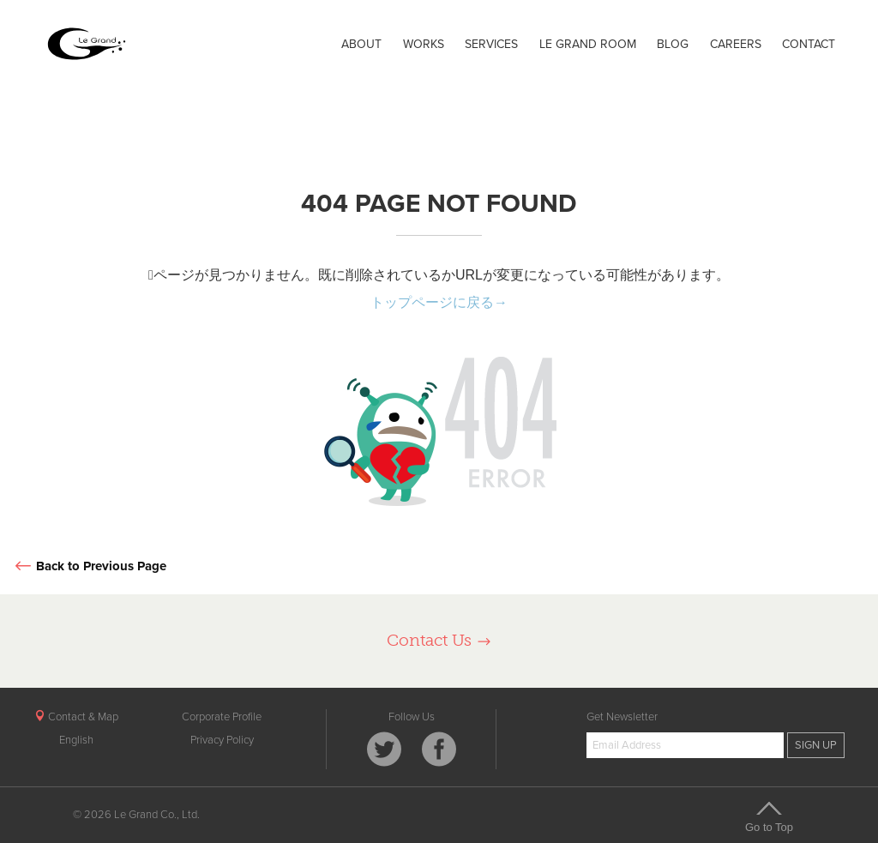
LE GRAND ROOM (587, 44)
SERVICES (491, 44)
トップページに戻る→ (439, 302)
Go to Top (769, 816)
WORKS (423, 44)
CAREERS (735, 44)
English (76, 740)
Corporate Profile (222, 717)
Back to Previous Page (89, 567)
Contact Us (439, 640)
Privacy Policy (222, 740)
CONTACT (808, 44)
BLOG (673, 44)
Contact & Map (76, 717)
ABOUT (361, 44)
